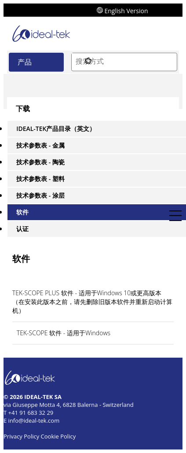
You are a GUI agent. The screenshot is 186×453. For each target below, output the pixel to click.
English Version (122, 10)
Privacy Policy (21, 436)
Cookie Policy (58, 436)
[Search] (168, 62)
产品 (25, 62)
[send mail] (171, 9)
